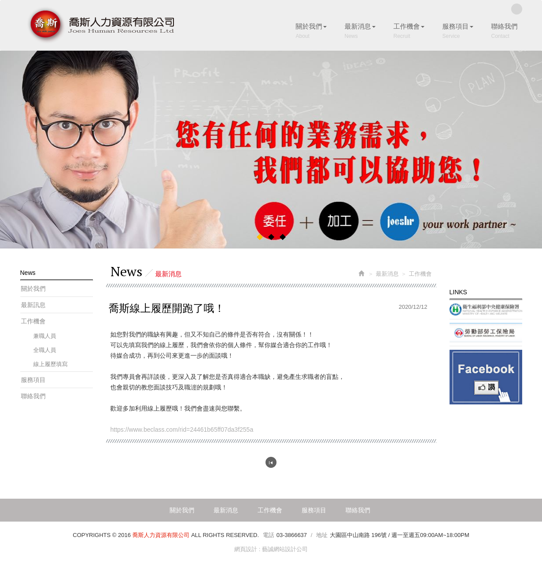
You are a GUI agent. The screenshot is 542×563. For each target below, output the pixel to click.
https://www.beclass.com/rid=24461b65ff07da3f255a (182, 429)
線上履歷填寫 (50, 364)
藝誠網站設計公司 (285, 549)
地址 (322, 535)
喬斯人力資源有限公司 (100, 25)
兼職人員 (44, 336)
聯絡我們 (33, 396)
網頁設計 (245, 549)
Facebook (516, 9)
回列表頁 (271, 462)
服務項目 (33, 379)
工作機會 (33, 321)
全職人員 (44, 350)
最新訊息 (33, 304)
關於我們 (33, 288)
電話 (268, 535)
